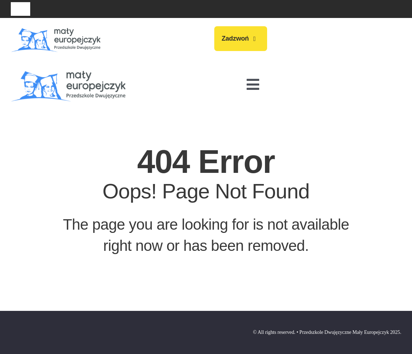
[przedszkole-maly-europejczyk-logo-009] (56, 27)
